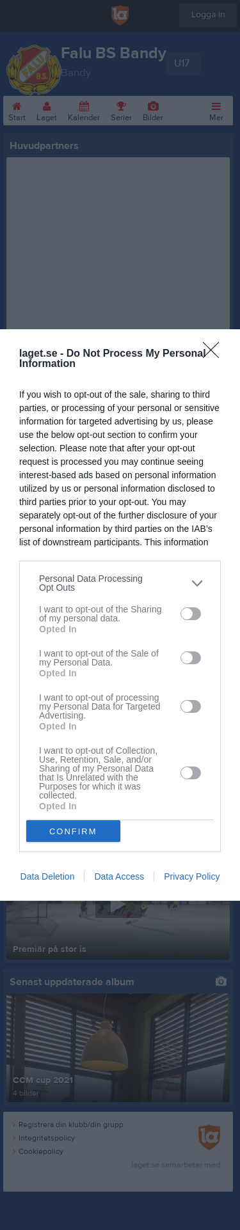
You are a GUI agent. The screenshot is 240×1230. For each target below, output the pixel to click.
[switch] (190, 613)
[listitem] (120, 583)
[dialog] (120, 615)
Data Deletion (47, 876)
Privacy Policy (192, 876)
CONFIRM (73, 831)
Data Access (119, 876)
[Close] (215, 354)
